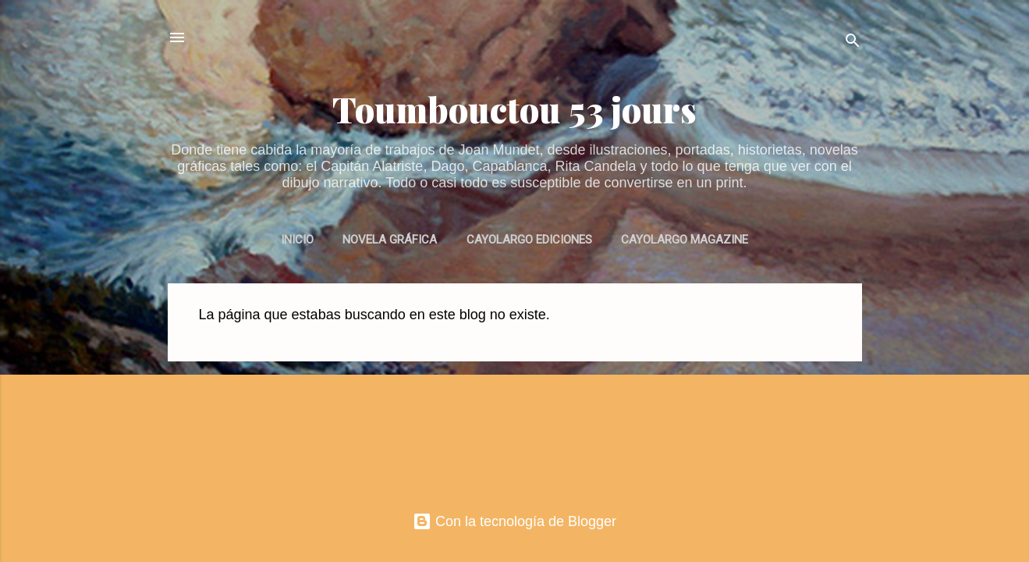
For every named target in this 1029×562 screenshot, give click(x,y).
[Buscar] (852, 42)
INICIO (297, 240)
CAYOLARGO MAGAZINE (684, 240)
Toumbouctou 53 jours (514, 109)
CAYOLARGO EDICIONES (529, 240)
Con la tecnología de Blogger (514, 521)
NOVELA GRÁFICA (389, 240)
